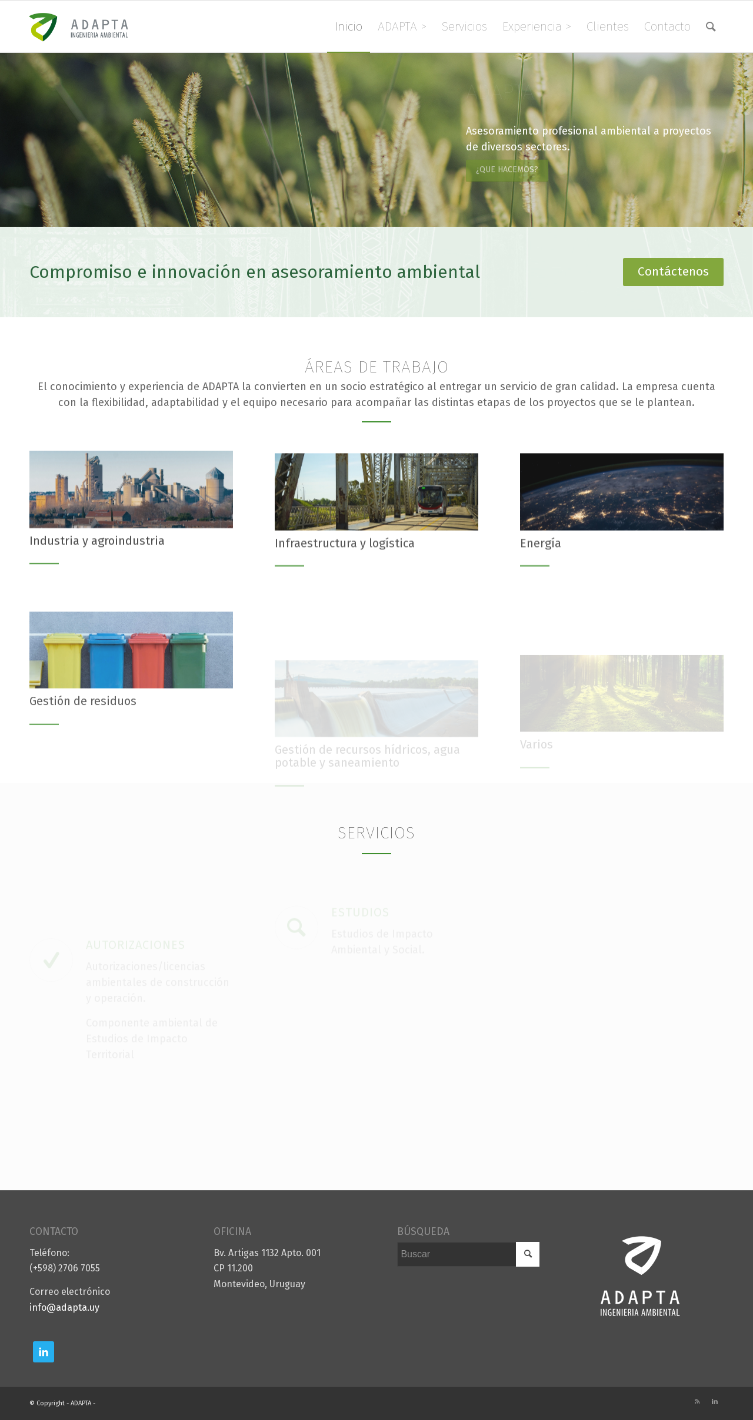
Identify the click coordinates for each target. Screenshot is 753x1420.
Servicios (376, 832)
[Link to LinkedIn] (715, 1402)
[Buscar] (711, 26)
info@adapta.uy (64, 1307)
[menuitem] (348, 26)
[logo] (85, 26)
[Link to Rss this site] (697, 1402)
